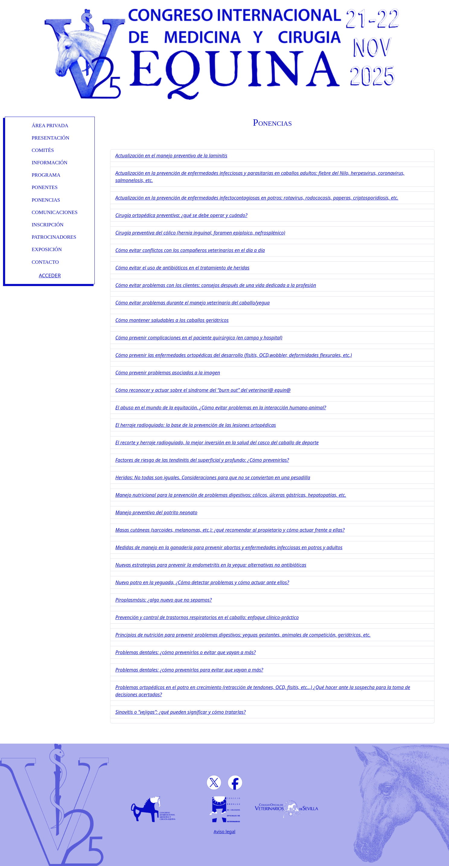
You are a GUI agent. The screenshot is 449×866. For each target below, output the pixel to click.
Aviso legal (224, 831)
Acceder (50, 275)
